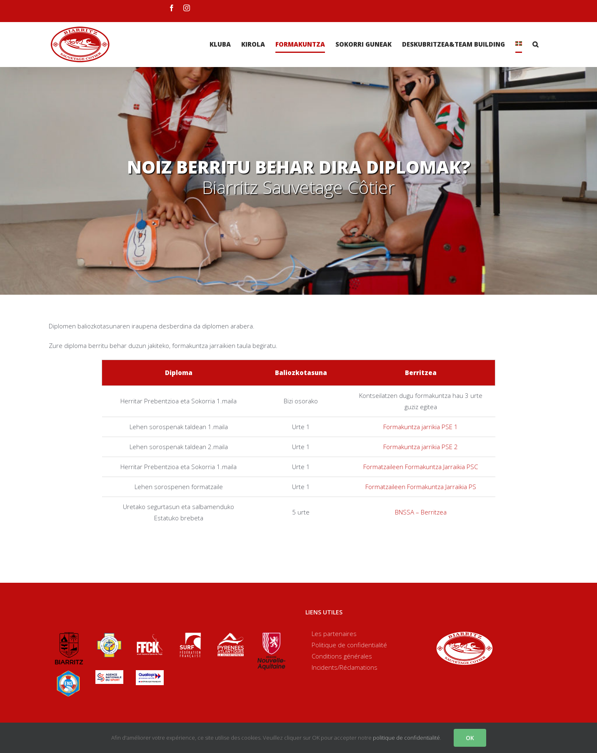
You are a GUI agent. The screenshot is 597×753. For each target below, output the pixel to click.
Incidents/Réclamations (344, 667)
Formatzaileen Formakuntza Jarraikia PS (420, 486)
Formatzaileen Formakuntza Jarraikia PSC (420, 466)
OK (470, 738)
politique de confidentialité (406, 737)
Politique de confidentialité (349, 645)
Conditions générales (342, 656)
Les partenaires (334, 633)
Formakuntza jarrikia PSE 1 (420, 426)
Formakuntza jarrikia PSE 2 (420, 446)
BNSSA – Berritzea (421, 512)
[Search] (535, 44)
